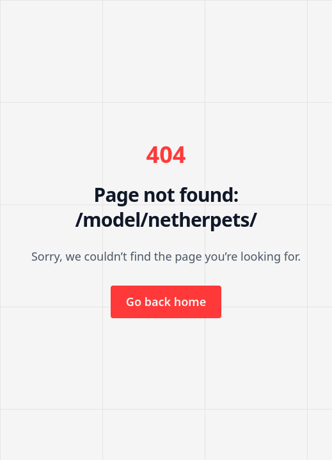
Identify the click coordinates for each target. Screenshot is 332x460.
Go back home (166, 301)
